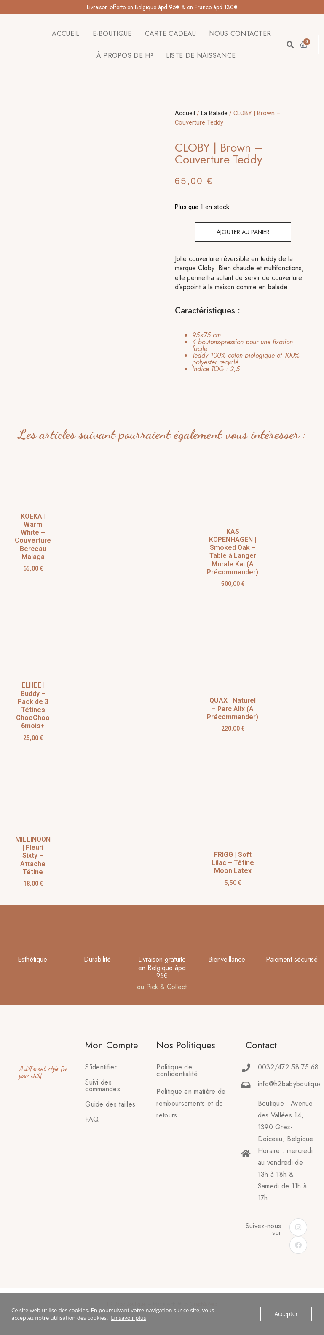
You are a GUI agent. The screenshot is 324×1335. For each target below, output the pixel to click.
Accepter (287, 1314)
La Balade (214, 113)
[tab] (238, 352)
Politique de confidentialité (177, 1070)
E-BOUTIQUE (112, 33)
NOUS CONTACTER (240, 33)
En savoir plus (128, 1317)
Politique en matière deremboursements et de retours (190, 1103)
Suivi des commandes (102, 1085)
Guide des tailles (110, 1104)
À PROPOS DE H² (124, 55)
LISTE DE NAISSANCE (201, 55)
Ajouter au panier (243, 232)
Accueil (185, 113)
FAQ (92, 1119)
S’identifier (101, 1067)
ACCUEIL (65, 33)
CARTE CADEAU (170, 33)
